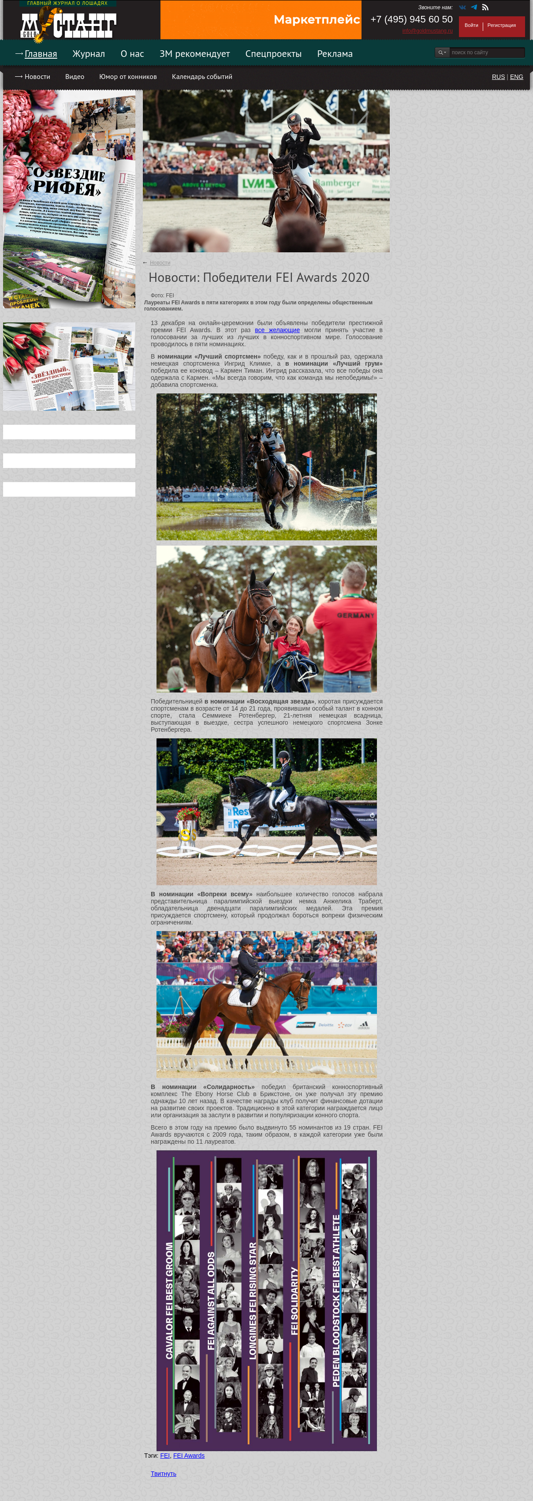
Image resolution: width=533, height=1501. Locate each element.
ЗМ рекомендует (195, 53)
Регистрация (502, 25)
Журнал (89, 53)
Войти (471, 25)
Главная (41, 53)
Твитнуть (163, 1473)
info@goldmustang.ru (428, 31)
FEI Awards (189, 1455)
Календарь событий (202, 76)
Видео (74, 76)
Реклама (335, 53)
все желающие (277, 329)
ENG (516, 76)
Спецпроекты (274, 53)
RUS (498, 76)
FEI (165, 1455)
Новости (37, 76)
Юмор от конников (128, 76)
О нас (132, 53)
